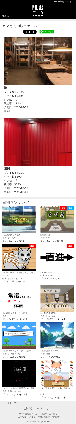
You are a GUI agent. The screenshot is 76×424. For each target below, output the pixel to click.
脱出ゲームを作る (49, 414)
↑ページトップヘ (10, 403)
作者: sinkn (45, 354)
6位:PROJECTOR (57, 299)
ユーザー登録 (58, 1)
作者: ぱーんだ (9, 238)
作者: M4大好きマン (11, 354)
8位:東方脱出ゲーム (57, 337)
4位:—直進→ (57, 258)
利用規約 (56, 417)
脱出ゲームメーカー (38, 408)
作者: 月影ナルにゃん (12, 391)
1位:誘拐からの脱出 (19, 221)
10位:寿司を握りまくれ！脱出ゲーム (57, 376)
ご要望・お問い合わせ (39, 417)
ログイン (69, 1)
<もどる (5, 16)
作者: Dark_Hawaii (48, 316)
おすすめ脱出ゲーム (28, 414)
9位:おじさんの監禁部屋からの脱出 (19, 374)
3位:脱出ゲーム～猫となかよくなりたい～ (19, 260)
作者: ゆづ (45, 238)
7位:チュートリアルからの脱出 (19, 337)
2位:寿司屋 (57, 221)
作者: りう (7, 316)
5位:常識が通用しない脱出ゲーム (19, 299)
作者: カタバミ (47, 275)
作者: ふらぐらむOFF (12, 278)
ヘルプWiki (21, 417)
